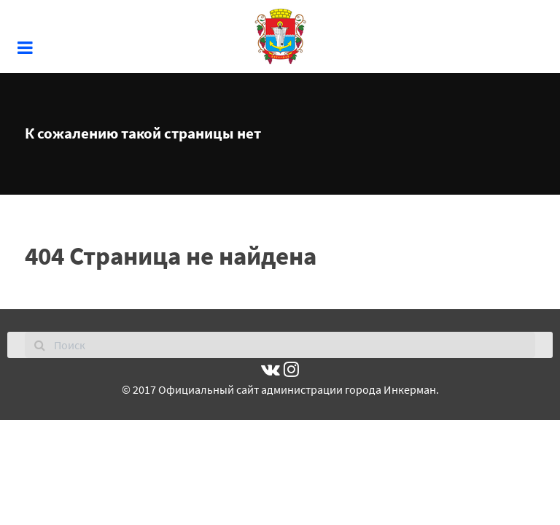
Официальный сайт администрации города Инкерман (297, 389)
